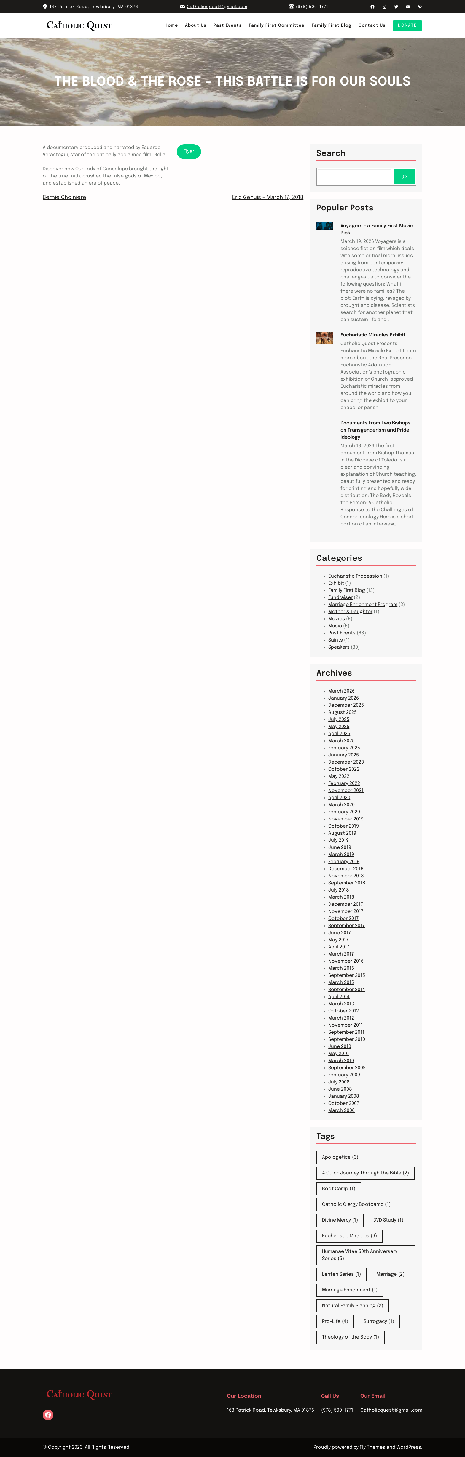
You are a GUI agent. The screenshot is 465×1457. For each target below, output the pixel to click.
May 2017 (338, 940)
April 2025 (339, 733)
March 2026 (341, 691)
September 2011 (346, 1032)
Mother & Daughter (350, 611)
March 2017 (341, 954)
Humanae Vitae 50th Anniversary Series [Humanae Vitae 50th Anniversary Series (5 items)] (359, 1255)
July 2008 (339, 1082)
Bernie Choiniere (64, 197)
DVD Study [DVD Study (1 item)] (388, 1220)
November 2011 (345, 1025)
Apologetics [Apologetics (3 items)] (340, 1157)
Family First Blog (346, 590)
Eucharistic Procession (355, 576)
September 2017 (346, 925)
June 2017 (339, 932)
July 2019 (338, 840)
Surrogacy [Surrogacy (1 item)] (379, 1321)
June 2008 (340, 1089)
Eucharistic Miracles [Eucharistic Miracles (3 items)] (349, 1236)
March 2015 (341, 982)
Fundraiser (340, 597)
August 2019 (342, 833)
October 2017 (343, 918)
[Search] (404, 176)
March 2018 (341, 897)
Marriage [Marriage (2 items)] (390, 1274)
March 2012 (341, 1018)
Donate (407, 25)
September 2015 (346, 975)
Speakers (339, 647)
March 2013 (341, 1003)
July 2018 (338, 890)
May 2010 (338, 1053)
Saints (335, 640)
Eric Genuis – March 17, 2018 (267, 197)
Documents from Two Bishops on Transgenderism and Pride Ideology (375, 430)
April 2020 (339, 797)
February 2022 (344, 783)
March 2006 (341, 1110)
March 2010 (341, 1060)
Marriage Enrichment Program (362, 604)
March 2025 (341, 740)
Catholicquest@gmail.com (217, 7)
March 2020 (341, 804)
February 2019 (343, 861)
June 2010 (339, 1046)
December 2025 (346, 705)
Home (171, 25)
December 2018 (346, 868)
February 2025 (344, 748)
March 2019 (341, 854)
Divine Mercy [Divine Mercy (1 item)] (340, 1220)
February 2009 (344, 1075)
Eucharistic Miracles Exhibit (372, 335)
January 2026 (343, 698)
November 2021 (346, 790)
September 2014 (346, 989)
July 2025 (338, 719)
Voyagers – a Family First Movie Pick (376, 229)
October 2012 (343, 1011)
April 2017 (338, 947)
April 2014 (339, 996)
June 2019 (339, 847)
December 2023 (346, 762)
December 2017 (345, 904)
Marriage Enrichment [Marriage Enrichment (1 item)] (350, 1290)
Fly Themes (372, 1447)
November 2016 (346, 961)
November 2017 (345, 911)
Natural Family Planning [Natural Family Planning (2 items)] (352, 1305)
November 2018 (346, 876)
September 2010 (346, 1039)
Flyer (189, 151)
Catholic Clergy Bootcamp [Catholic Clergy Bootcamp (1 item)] (356, 1204)
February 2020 (344, 812)
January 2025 (343, 755)
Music (335, 626)
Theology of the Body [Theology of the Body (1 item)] (350, 1337)
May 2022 (338, 776)
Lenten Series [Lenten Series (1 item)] (341, 1274)
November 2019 (346, 819)
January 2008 (343, 1096)
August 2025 (342, 712)
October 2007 (343, 1103)
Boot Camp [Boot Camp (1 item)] (338, 1188)
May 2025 (338, 726)
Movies (336, 618)
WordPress (408, 1447)
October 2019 (343, 826)
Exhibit (336, 583)
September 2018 (346, 883)
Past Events (342, 633)
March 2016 (341, 968)
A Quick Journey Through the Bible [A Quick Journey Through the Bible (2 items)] (365, 1173)
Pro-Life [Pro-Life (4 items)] (335, 1321)
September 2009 (347, 1067)
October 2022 (343, 769)
